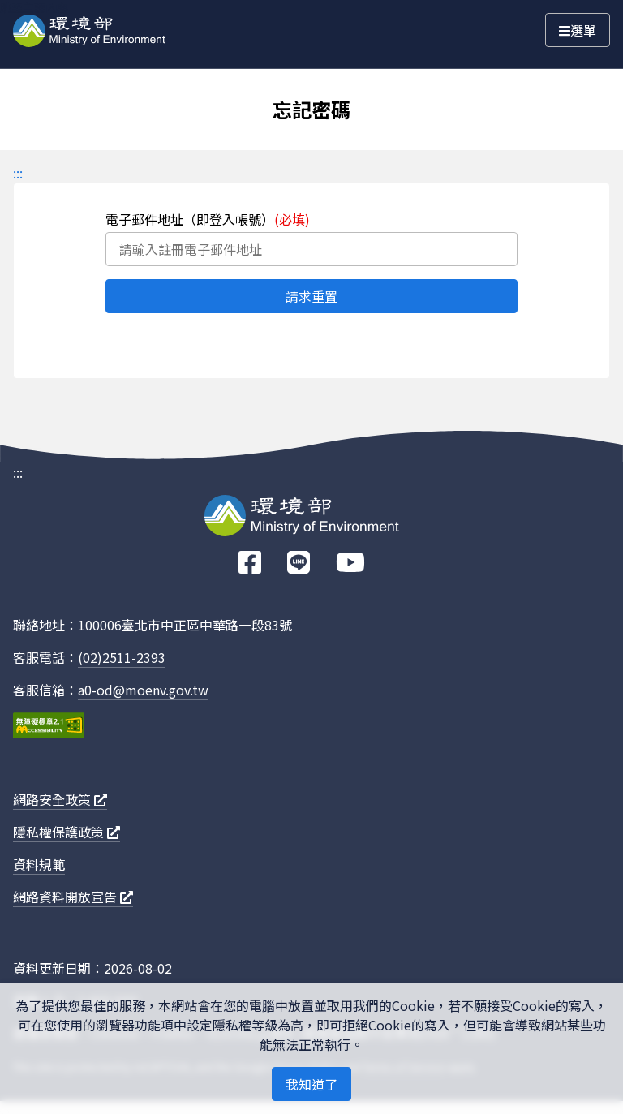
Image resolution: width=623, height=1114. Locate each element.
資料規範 (39, 864)
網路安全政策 (60, 799)
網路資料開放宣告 (73, 896)
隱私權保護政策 (66, 831)
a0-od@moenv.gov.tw (143, 689)
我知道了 (311, 1084)
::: (18, 173)
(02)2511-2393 (121, 657)
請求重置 (311, 296)
